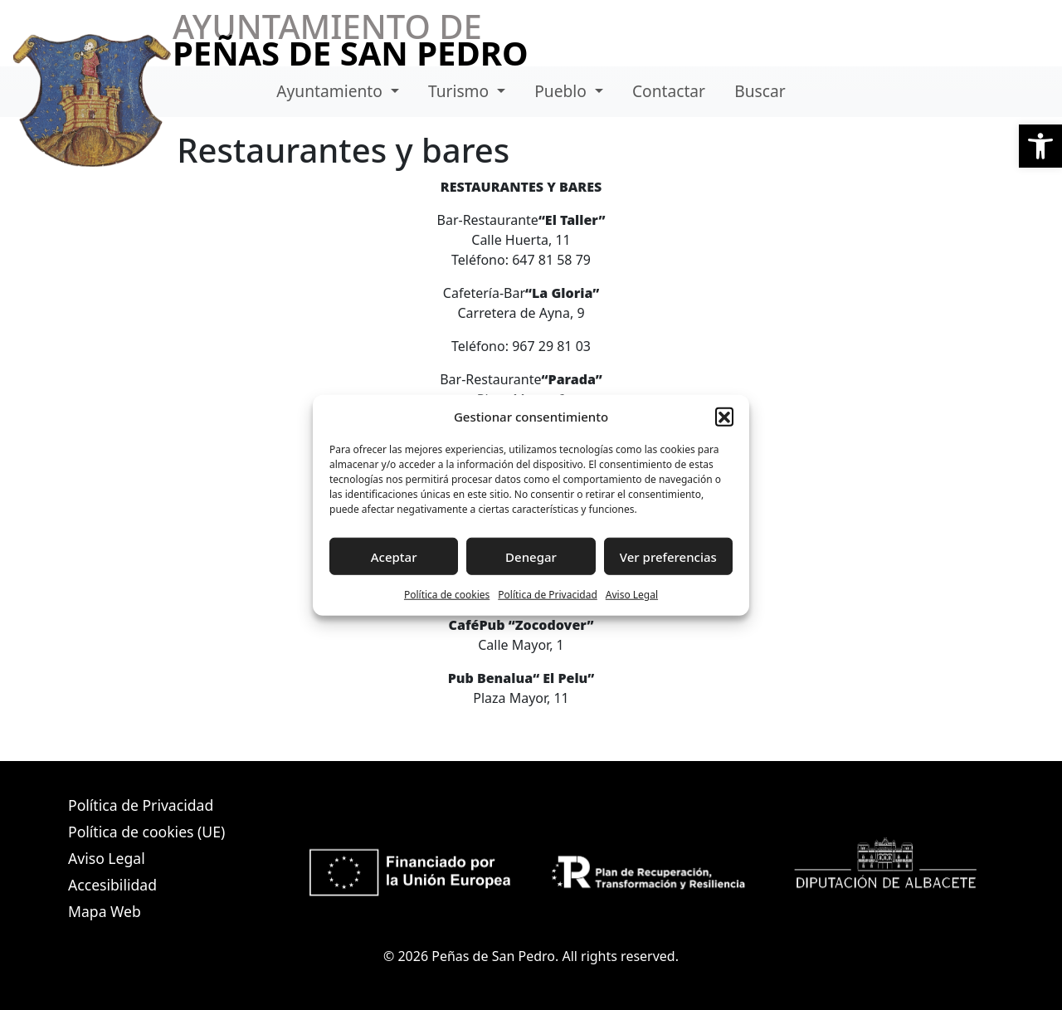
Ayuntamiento (331, 91)
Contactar (668, 91)
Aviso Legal (632, 595)
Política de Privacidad (547, 595)
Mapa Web (104, 911)
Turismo (460, 91)
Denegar (531, 556)
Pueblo (562, 91)
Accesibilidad (112, 885)
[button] (1040, 146)
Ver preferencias (668, 556)
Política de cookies (447, 595)
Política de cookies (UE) (146, 832)
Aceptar (394, 556)
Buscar (759, 91)
